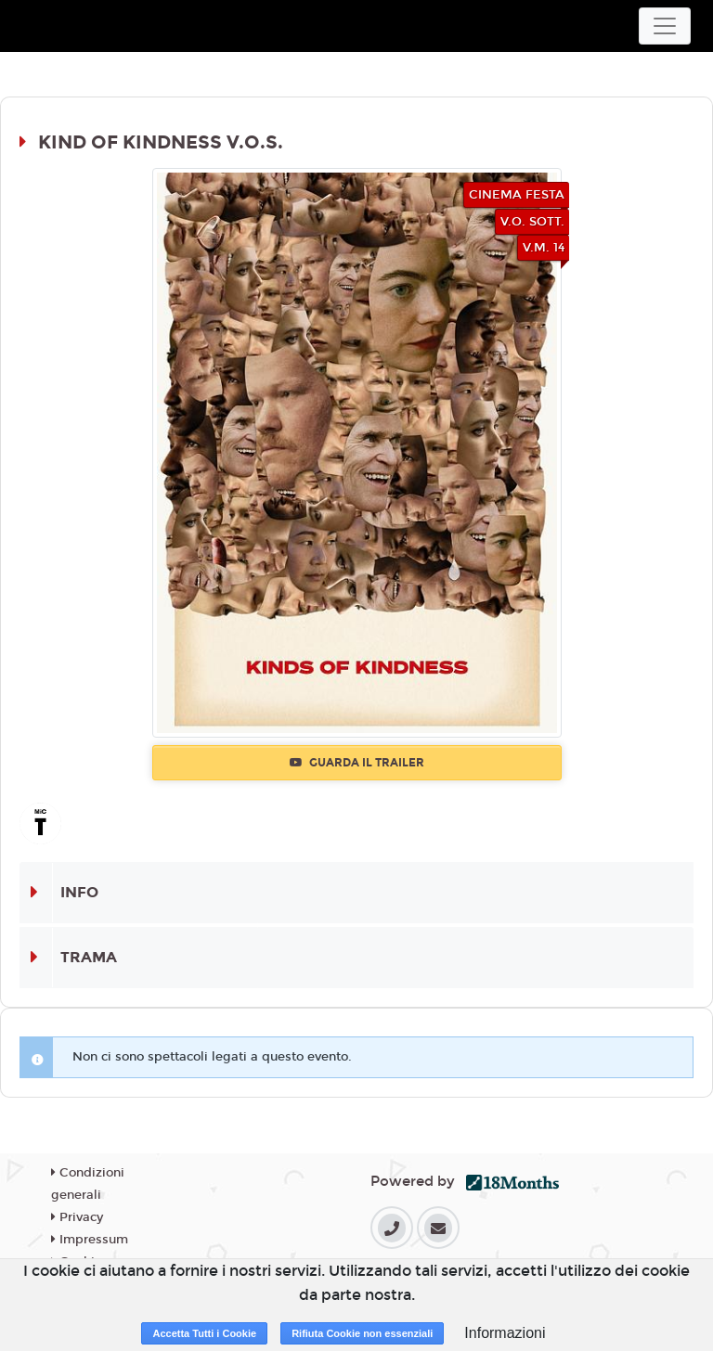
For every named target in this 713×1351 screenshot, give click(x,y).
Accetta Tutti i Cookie (204, 1333)
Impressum (89, 1239)
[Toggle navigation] (665, 26)
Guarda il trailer (357, 762)
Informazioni (504, 1333)
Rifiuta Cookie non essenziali (362, 1333)
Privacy (77, 1217)
